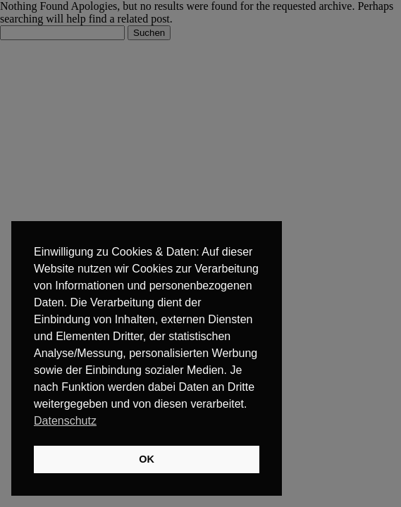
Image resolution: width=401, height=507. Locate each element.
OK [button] (146, 459)
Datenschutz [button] (65, 421)
